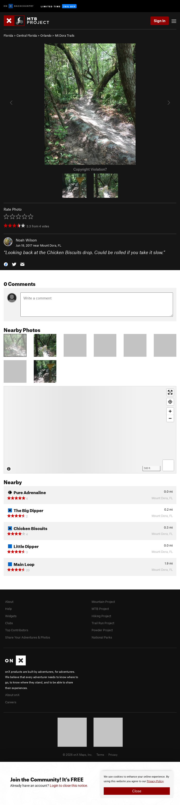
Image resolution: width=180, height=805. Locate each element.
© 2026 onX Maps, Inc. (77, 754)
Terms (100, 754)
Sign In (159, 20)
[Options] (168, 465)
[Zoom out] (170, 418)
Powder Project (102, 630)
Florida (8, 35)
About (9, 602)
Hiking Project (101, 616)
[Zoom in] (170, 411)
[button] (6, 264)
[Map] (90, 429)
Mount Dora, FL (50, 245)
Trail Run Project (103, 623)
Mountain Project (103, 602)
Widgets (11, 616)
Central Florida (27, 35)
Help (8, 609)
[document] (137, 784)
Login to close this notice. (69, 786)
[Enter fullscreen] (170, 392)
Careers (10, 702)
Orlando (45, 35)
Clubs (9, 623)
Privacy (113, 754)
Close (136, 791)
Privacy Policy (155, 781)
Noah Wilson (26, 240)
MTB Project (100, 609)
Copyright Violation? (90, 169)
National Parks (102, 637)
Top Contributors (16, 630)
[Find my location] (170, 401)
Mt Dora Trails (64, 35)
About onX (12, 695)
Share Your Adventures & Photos (27, 637)
